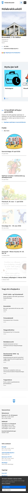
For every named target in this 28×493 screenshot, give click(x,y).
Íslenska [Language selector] (21, 2)
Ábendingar (14, 463)
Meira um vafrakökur (6, 483)
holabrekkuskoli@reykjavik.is (11, 48)
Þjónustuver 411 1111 (14, 458)
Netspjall (14, 448)
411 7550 (6, 46)
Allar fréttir (6, 133)
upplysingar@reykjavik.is (14, 453)
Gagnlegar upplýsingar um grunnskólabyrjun (15, 124)
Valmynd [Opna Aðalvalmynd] (25, 2)
